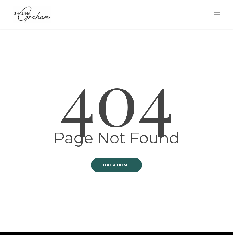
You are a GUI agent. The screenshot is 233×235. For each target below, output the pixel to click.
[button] (217, 14)
